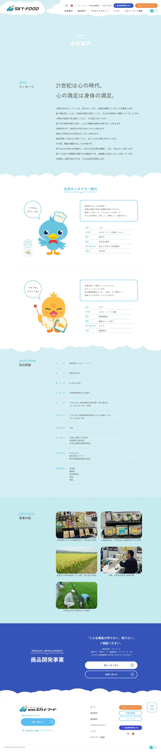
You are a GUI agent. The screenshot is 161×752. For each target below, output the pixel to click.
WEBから (38, 722)
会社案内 (69, 10)
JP (152, 11)
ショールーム (82, 5)
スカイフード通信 (97, 737)
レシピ (116, 10)
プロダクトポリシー (99, 10)
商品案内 (81, 10)
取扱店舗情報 (94, 5)
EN (156, 11)
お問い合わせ (107, 5)
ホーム (93, 707)
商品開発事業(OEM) (124, 5)
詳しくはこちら (119, 665)
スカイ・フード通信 (133, 10)
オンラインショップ (148, 5)
